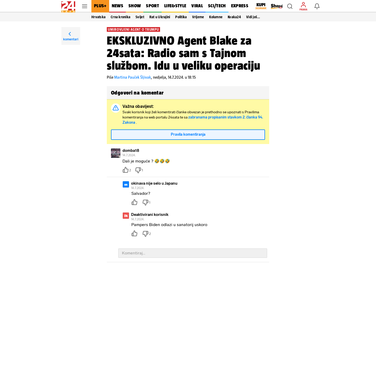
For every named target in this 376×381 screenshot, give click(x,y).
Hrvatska (98, 17)
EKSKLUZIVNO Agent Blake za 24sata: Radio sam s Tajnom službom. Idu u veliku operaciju (183, 53)
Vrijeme (198, 17)
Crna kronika (120, 17)
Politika (181, 17)
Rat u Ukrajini (159, 17)
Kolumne (215, 17)
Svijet (140, 17)
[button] (290, 6)
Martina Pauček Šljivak (132, 77)
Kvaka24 (234, 17)
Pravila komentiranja (188, 134)
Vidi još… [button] (253, 17)
